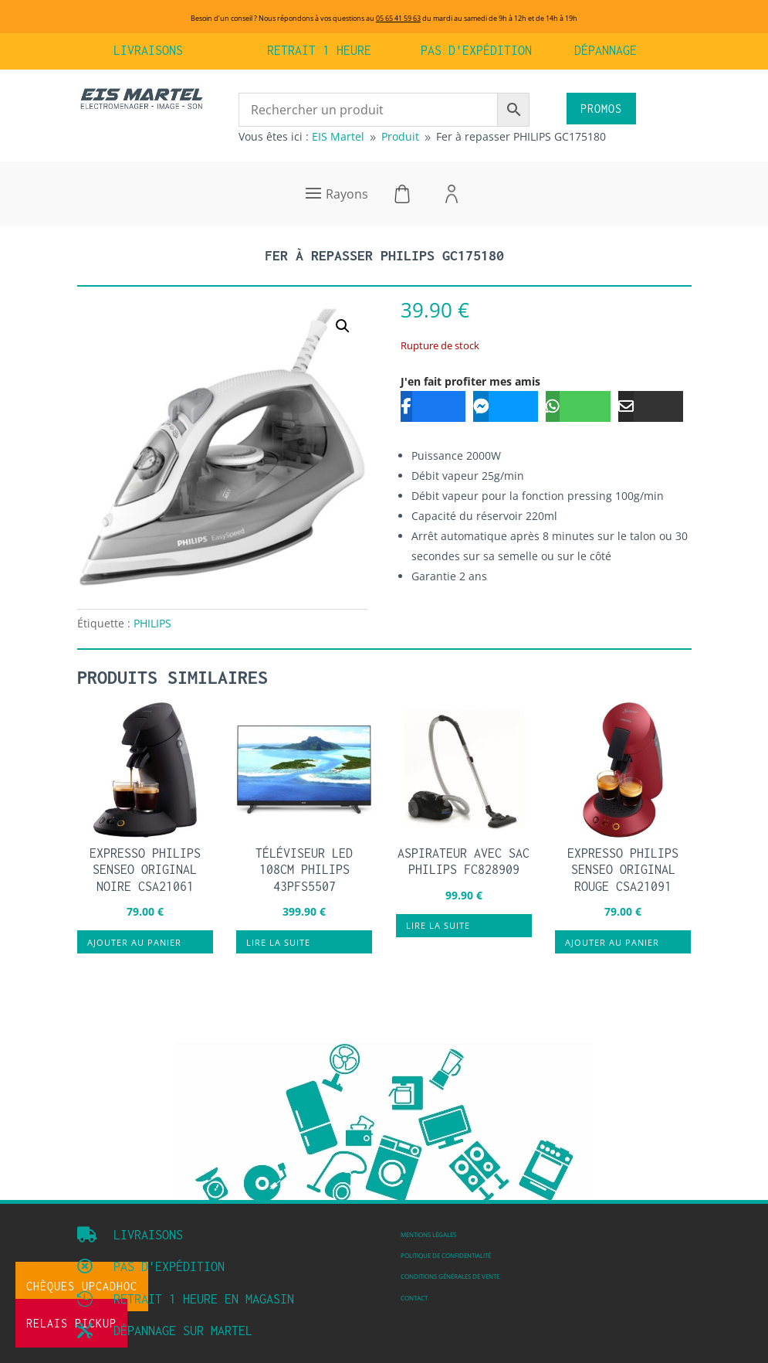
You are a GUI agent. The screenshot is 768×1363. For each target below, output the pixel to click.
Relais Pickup (71, 1323)
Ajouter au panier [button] (134, 942)
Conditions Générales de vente (450, 1276)
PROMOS (601, 108)
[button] (343, 326)
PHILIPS (152, 623)
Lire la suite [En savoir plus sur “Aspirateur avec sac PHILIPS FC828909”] (438, 925)
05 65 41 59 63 (398, 18)
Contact (414, 1297)
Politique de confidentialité (446, 1255)
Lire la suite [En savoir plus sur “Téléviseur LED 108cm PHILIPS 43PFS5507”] (278, 942)
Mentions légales (428, 1234)
